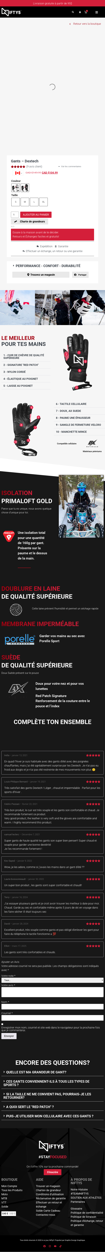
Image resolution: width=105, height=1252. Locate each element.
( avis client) (34, 166)
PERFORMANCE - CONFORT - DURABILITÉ (48, 266)
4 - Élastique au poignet (20, 378)
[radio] (15, 188)
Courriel (7, 1013)
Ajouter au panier (36, 214)
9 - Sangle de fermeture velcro (78, 425)
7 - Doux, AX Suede (68, 411)
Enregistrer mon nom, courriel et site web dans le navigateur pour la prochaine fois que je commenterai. (50, 1029)
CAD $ (5, 1213)
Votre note (8, 975)
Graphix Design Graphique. (75, 1240)
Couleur (16, 181)
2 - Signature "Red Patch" (21, 365)
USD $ (12, 1213)
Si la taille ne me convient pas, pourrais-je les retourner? (47, 1096)
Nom (5, 1002)
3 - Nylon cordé (14, 371)
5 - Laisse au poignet (18, 385)
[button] (73, 12)
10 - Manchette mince (71, 432)
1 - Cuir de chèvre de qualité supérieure (23, 357)
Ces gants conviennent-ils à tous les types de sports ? (46, 1083)
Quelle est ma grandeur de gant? (36, 1072)
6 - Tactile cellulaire (71, 404)
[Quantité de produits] (15, 215)
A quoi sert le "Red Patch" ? (30, 1107)
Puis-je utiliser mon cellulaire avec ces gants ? (49, 1116)
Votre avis (8, 985)
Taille (14, 195)
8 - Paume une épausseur (73, 418)
